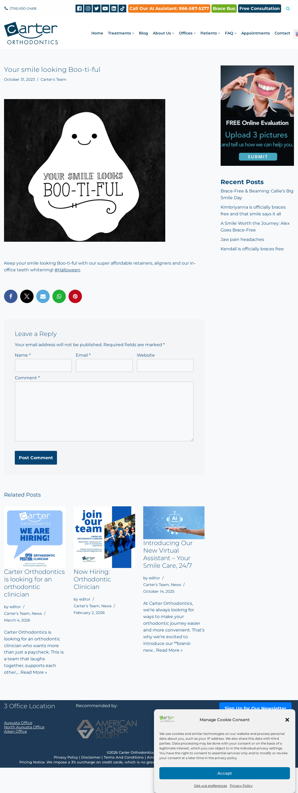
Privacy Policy (241, 786)
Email (83, 355)
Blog (143, 33)
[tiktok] (122, 8)
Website (146, 355)
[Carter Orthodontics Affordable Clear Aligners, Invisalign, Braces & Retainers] (31, 33)
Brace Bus (224, 8)
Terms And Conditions (124, 782)
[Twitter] (96, 8)
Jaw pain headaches (242, 239)
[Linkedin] (114, 8)
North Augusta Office (24, 752)
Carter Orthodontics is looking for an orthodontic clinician (34, 583)
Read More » (33, 673)
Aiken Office (15, 756)
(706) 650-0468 (24, 8)
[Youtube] (105, 8)
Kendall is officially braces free (252, 249)
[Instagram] (88, 8)
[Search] (288, 8)
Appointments (255, 33)
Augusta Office (18, 748)
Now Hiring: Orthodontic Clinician (92, 579)
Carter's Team (53, 79)
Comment (27, 378)
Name (23, 355)
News (37, 613)
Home (97, 33)
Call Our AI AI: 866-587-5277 (169, 8)
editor (15, 607)
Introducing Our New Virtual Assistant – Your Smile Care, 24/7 (168, 554)
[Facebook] (79, 8)
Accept (224, 773)
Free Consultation (259, 8)
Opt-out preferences (210, 786)
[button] (287, 719)
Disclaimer (90, 782)
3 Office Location (29, 731)
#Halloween (67, 269)
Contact (282, 33)
